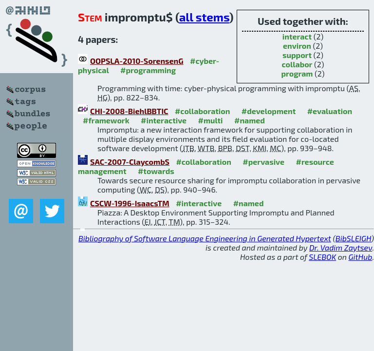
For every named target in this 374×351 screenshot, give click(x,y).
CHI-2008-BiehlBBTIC (129, 111)
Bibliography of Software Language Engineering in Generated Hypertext (204, 238)
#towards (156, 171)
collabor (297, 64)
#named (249, 120)
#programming (148, 70)
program (297, 73)
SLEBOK (322, 256)
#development (269, 111)
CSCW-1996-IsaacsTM (129, 203)
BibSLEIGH (353, 238)
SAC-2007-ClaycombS (129, 161)
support (297, 54)
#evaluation (329, 111)
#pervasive (263, 161)
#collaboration (202, 111)
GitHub (361, 256)
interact (297, 36)
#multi (210, 120)
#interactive (164, 120)
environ (297, 45)
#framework (106, 120)
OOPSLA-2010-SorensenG (137, 60)
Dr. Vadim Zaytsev (340, 247)
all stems (204, 17)
